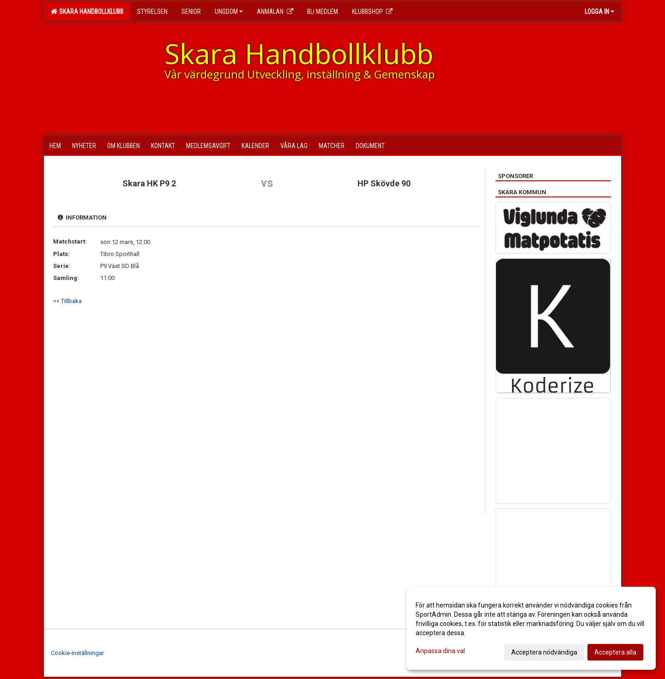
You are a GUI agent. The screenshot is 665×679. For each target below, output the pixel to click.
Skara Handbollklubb (87, 11)
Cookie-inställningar (77, 652)
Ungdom (229, 11)
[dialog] (531, 628)
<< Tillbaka (67, 301)
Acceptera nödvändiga (544, 652)
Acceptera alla (615, 652)
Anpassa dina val (440, 651)
